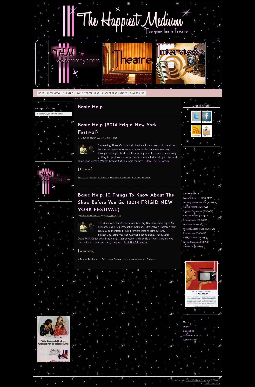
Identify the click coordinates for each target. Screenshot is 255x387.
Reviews (136, 177)
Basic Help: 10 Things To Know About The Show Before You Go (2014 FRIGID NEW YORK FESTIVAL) (126, 202)
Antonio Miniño (190, 207)
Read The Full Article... (158, 160)
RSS (203, 198)
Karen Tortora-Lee (90, 138)
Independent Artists (114, 93)
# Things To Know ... (89, 259)
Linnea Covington (191, 242)
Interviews (54, 93)
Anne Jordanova (191, 215)
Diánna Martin (189, 220)
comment (85, 169)
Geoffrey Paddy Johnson (194, 202)
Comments (190, 335)
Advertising (137, 93)
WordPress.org (190, 339)
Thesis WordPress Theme (196, 380)
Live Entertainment (88, 93)
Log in (186, 326)
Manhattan (103, 177)
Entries (189, 331)
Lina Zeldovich (190, 224)
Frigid (92, 177)
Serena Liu (188, 246)
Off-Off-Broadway (120, 177)
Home (41, 93)
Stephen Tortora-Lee (192, 211)
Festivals (83, 177)
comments (86, 251)
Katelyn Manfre (190, 237)
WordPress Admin (212, 383)
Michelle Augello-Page (193, 229)
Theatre (68, 93)
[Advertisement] (53, 141)
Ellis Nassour (189, 233)
